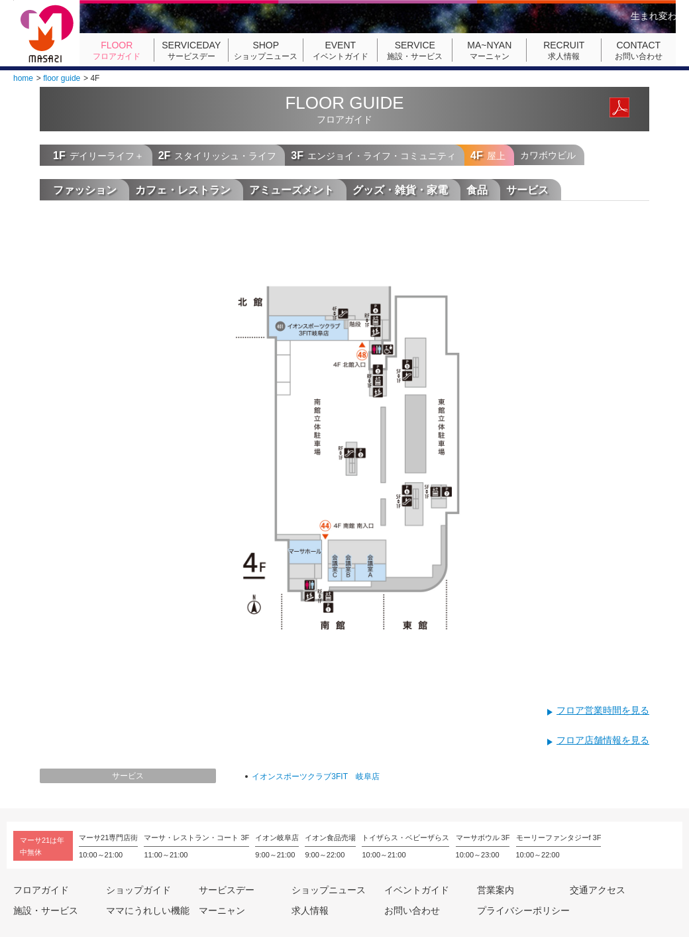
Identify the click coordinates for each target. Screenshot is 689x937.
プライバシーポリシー (523, 910)
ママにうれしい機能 (147, 910)
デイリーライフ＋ (98, 155)
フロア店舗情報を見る (602, 740)
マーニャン (489, 50)
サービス (128, 776)
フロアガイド (116, 50)
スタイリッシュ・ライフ (217, 155)
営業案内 (495, 890)
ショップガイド (138, 890)
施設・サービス (415, 50)
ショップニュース (265, 50)
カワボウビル (548, 155)
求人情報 (564, 50)
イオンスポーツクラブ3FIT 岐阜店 (315, 776)
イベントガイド (340, 50)
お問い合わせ (638, 50)
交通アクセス (597, 890)
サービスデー (191, 50)
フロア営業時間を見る (602, 710)
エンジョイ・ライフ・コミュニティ (373, 155)
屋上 (487, 155)
